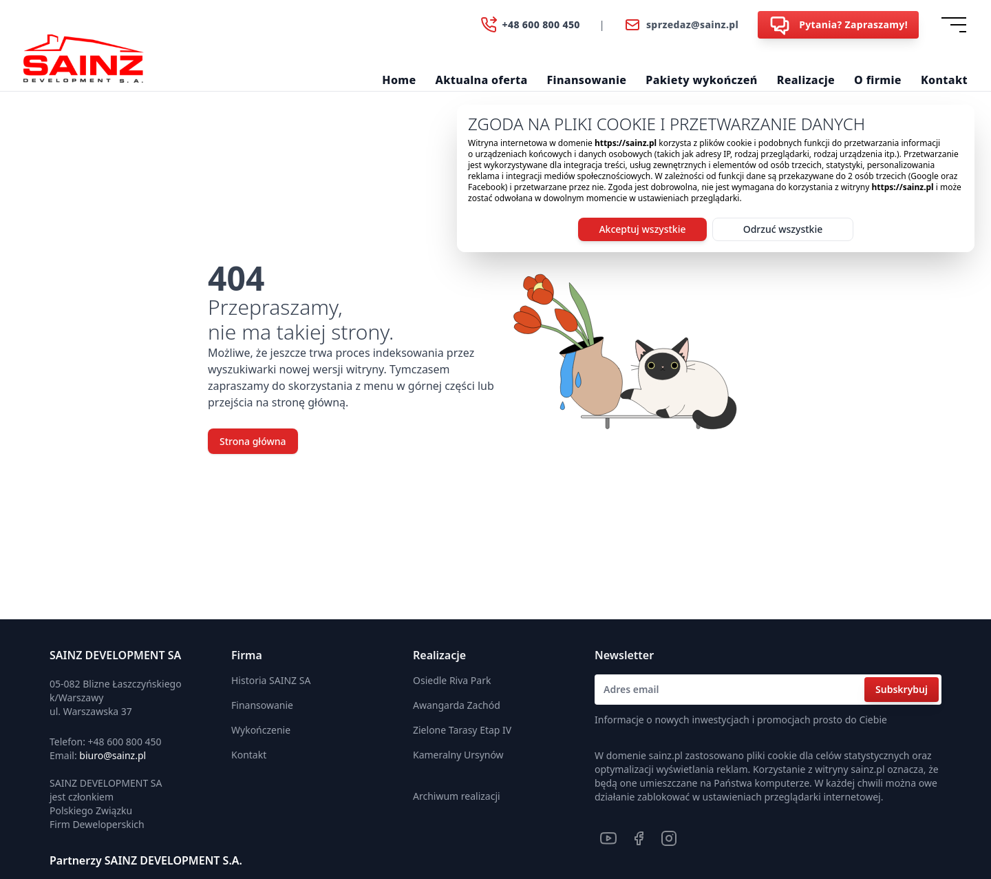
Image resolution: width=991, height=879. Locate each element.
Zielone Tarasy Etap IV (462, 729)
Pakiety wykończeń (701, 79)
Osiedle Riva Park (452, 680)
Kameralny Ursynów (458, 754)
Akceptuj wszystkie (642, 229)
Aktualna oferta (482, 79)
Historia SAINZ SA (270, 680)
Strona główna (253, 441)
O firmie (878, 79)
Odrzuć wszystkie (783, 229)
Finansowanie (587, 79)
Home (399, 79)
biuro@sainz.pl (112, 755)
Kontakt (944, 79)
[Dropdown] (956, 24)
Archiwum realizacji (456, 796)
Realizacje (806, 79)
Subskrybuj (901, 689)
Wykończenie (260, 729)
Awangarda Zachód (456, 705)
